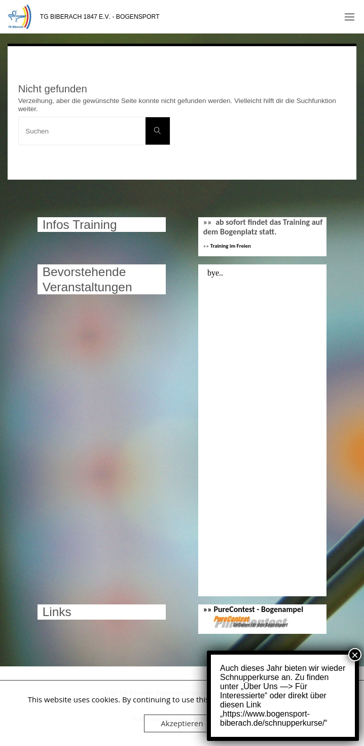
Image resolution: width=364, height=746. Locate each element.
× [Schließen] (354, 654)
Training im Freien (230, 246)
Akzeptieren (182, 723)
